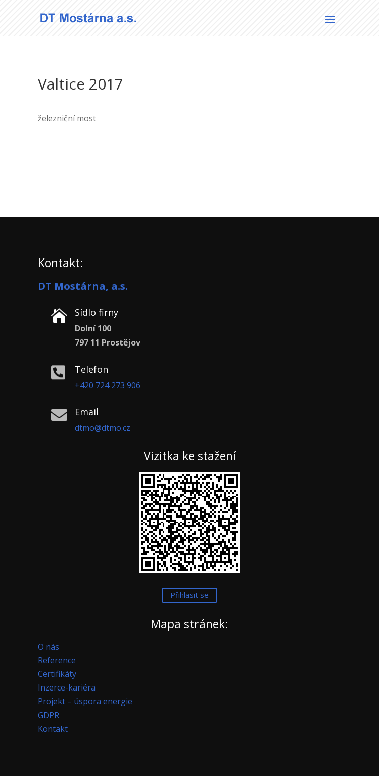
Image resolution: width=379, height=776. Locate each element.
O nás (48, 646)
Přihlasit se (189, 595)
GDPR (48, 715)
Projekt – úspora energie (85, 701)
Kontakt (53, 728)
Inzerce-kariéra (67, 687)
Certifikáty (57, 673)
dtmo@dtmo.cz (102, 428)
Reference (57, 660)
